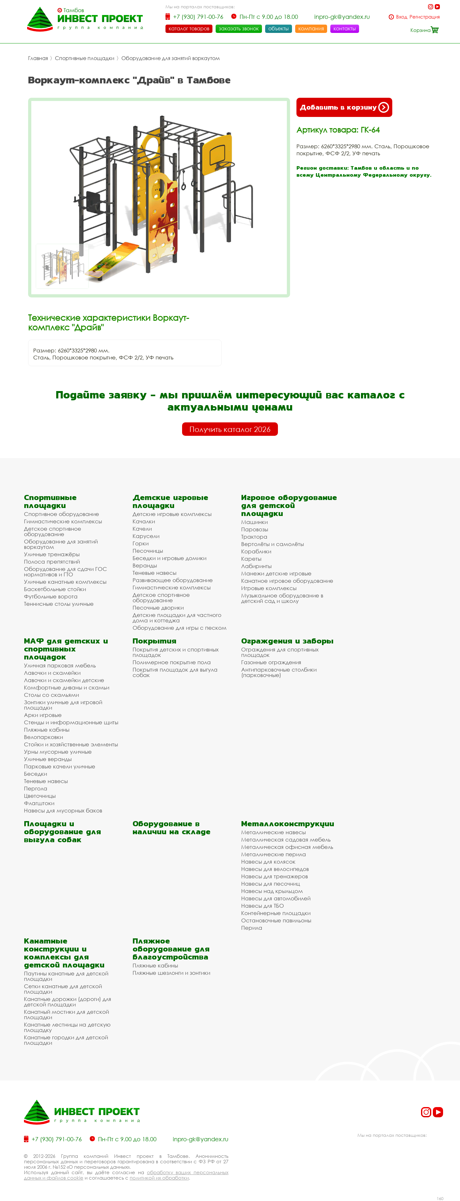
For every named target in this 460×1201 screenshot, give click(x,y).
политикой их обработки (159, 1178)
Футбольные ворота (51, 596)
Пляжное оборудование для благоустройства (171, 949)
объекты (278, 28)
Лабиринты (256, 566)
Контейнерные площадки (275, 913)
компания (311, 28)
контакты (345, 28)
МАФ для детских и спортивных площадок (66, 649)
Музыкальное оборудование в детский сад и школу (282, 598)
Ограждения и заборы (287, 641)
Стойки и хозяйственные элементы (71, 744)
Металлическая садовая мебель (286, 839)
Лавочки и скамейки (52, 672)
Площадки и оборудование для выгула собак (62, 831)
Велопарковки (43, 737)
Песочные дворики (158, 607)
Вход (401, 16)
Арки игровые (43, 715)
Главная (38, 58)
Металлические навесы (273, 832)
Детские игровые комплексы (172, 514)
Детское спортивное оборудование (52, 531)
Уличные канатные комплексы (65, 581)
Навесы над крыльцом (272, 891)
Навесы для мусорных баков (63, 810)
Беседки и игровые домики (169, 558)
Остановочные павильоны (276, 920)
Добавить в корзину (344, 107)
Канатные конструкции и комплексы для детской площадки (64, 953)
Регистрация (425, 16)
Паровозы (254, 529)
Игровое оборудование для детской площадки (289, 505)
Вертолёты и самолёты (272, 544)
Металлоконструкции (287, 824)
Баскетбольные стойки (55, 589)
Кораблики (256, 551)
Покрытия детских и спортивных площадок (175, 652)
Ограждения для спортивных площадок (279, 652)
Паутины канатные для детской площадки (66, 976)
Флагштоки (39, 803)
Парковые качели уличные (59, 766)
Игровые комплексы (268, 588)
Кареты (251, 558)
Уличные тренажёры (52, 554)
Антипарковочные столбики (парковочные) (279, 672)
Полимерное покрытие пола (172, 662)
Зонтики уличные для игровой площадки (63, 704)
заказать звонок (239, 28)
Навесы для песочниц (270, 883)
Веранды (145, 565)
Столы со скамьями (51, 694)
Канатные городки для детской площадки (66, 1040)
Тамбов (74, 10)
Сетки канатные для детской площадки (63, 988)
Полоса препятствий (52, 561)
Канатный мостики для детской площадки (66, 1014)
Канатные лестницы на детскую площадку (67, 1027)
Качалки (144, 521)
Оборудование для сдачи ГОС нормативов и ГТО (65, 571)
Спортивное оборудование (61, 514)
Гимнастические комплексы (63, 521)
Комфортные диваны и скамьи (66, 687)
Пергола (35, 788)
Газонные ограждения (271, 662)
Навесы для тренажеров (274, 876)
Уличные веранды (48, 759)
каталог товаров (189, 28)
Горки (141, 543)
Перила (251, 927)
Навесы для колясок (268, 861)
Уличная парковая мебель (60, 665)
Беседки (35, 773)
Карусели (146, 536)
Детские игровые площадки (170, 501)
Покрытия (154, 641)
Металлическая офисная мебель (287, 847)
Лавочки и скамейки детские (64, 680)
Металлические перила (273, 854)
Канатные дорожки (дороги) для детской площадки (67, 1001)
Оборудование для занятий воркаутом (170, 58)
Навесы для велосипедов (275, 869)
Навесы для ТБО (262, 905)
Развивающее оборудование (173, 580)
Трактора (254, 536)
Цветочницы (40, 795)
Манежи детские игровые (276, 573)
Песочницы (148, 550)
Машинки (254, 522)
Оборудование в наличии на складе (172, 827)
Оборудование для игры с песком (179, 627)
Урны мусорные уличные (58, 751)
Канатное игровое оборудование (287, 580)
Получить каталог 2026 (230, 429)
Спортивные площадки (84, 58)
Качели (142, 528)
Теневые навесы (154, 572)
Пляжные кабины (46, 729)
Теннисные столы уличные (59, 603)
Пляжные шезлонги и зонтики (171, 972)
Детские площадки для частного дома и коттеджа (177, 617)
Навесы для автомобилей (275, 898)
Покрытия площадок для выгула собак (175, 672)
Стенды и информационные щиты (71, 722)
